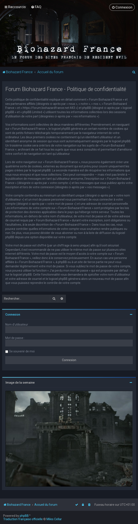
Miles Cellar (54, 519)
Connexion (12, 314)
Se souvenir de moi (22, 351)
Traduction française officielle (23, 519)
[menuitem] (36, 7)
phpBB (24, 515)
